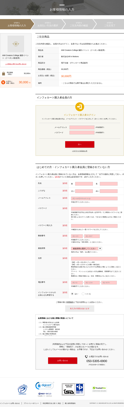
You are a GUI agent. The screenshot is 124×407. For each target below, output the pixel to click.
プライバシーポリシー (31, 403)
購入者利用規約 (70, 403)
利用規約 (70, 302)
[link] (44, 386)
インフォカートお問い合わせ (10, 403)
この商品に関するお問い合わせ (15, 64)
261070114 (49, 396)
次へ (79, 144)
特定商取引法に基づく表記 (52, 403)
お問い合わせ (62, 361)
